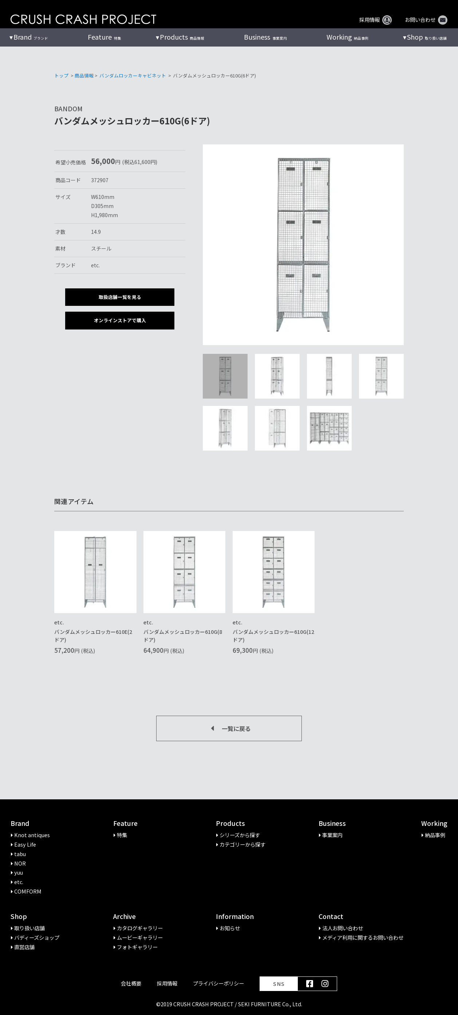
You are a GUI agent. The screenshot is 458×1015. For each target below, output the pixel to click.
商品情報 (182, 37)
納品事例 (347, 37)
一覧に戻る (228, 728)
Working (434, 823)
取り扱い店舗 (427, 37)
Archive (124, 916)
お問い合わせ (426, 19)
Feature (125, 823)
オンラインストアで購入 (120, 320)
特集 (104, 37)
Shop (19, 916)
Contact (331, 916)
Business (332, 823)
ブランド (30, 37)
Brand (20, 823)
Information (235, 916)
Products (230, 823)
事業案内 (265, 37)
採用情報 (375, 19)
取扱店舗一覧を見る (120, 296)
